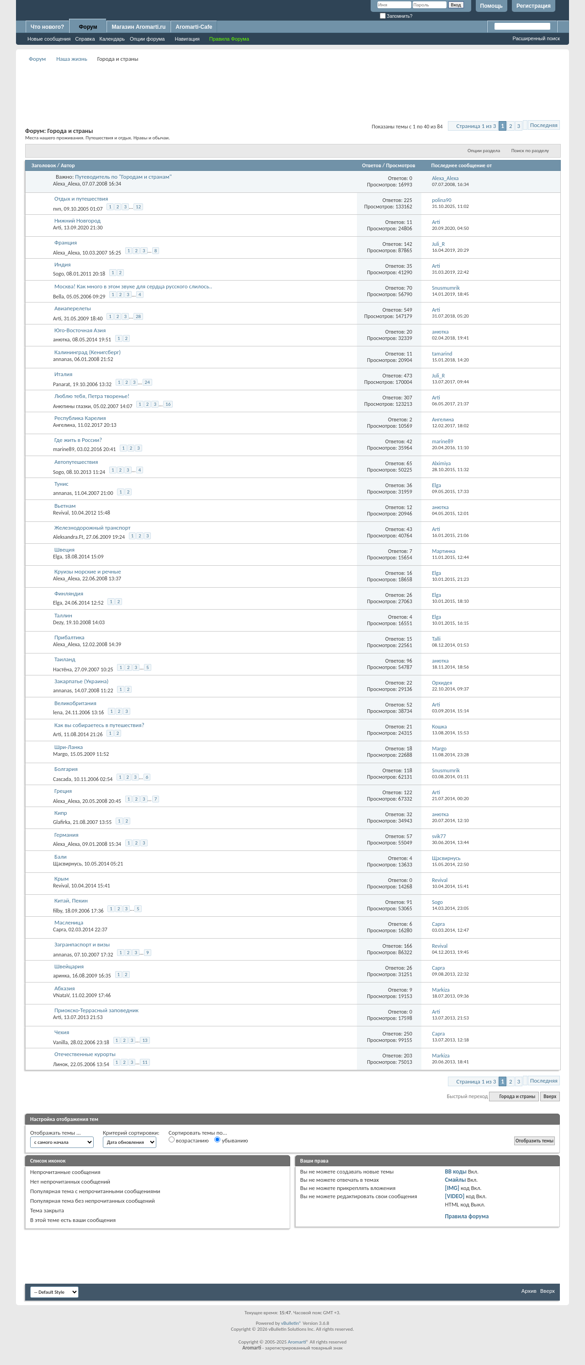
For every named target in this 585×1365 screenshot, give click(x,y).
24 (147, 382)
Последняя (544, 125)
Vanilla (60, 1042)
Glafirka (61, 822)
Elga (57, 556)
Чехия (61, 1032)
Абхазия (64, 988)
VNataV (61, 995)
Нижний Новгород (77, 220)
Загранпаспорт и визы (82, 944)
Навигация (187, 39)
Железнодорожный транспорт (92, 527)
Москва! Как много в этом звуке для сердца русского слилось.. (133, 286)
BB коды (456, 1171)
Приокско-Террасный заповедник (96, 1010)
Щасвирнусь (67, 863)
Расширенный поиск (536, 38)
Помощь (491, 6)
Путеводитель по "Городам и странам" (123, 176)
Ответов (371, 165)
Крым (61, 878)
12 (138, 207)
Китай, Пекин (71, 900)
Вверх (549, 1096)
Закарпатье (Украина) (81, 681)
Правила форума (467, 1216)
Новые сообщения (48, 39)
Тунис (61, 483)
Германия (66, 834)
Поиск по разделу (530, 151)
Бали (60, 856)
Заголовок (44, 165)
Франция (65, 242)
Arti (57, 227)
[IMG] (452, 1187)
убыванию (231, 1140)
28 (138, 316)
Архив (529, 1290)
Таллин (63, 615)
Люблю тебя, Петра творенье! (91, 396)
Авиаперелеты (72, 308)
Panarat (61, 384)
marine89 (63, 449)
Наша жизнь (71, 58)
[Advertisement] (292, 85)
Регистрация (533, 6)
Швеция (64, 549)
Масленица (68, 922)
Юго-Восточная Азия (80, 330)
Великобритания (75, 703)
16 (167, 404)
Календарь (112, 39)
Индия (62, 264)
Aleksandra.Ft (68, 537)
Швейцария (69, 966)
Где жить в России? (78, 439)
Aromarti (297, 1342)
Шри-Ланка (68, 747)
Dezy (58, 622)
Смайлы (455, 1179)
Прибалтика (69, 637)
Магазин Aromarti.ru (138, 27)
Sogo (58, 274)
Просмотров (400, 165)
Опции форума (147, 39)
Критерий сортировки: (131, 1132)
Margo (60, 754)
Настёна (62, 669)
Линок (60, 1064)
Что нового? (47, 27)
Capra (59, 929)
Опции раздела (484, 151)
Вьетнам (65, 505)
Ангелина (64, 425)
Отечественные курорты (85, 1054)
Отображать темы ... (55, 1132)
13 (144, 1040)
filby (57, 911)
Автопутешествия (76, 461)
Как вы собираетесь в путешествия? (99, 725)
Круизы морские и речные (87, 571)
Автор (68, 165)
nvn (57, 209)
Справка (85, 39)
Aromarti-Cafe (194, 27)
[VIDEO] (455, 1196)
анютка (61, 339)
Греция (63, 790)
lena (58, 712)
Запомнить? (396, 16)
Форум (88, 27)
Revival (61, 513)
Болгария (66, 768)
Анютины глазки (72, 406)
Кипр (60, 812)
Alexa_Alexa (66, 184)
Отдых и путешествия (81, 198)
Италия (63, 374)
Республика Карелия (80, 417)
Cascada (62, 779)
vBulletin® (291, 1323)
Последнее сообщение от (461, 165)
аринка (61, 975)
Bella (58, 296)
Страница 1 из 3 (476, 125)
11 (144, 1062)
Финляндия (68, 593)
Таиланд (64, 659)
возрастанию (189, 1140)
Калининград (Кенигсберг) (87, 352)
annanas (62, 359)
